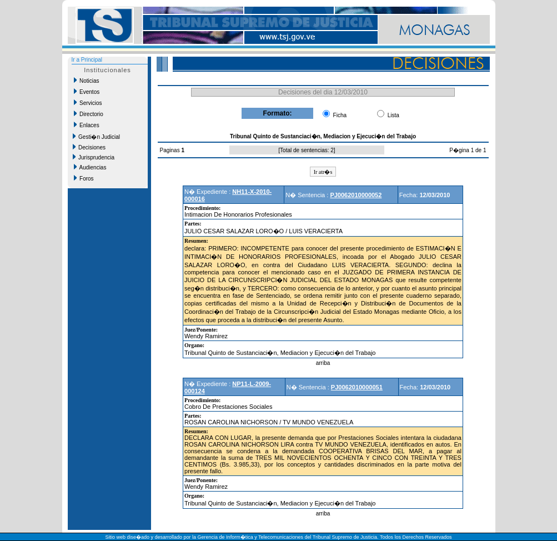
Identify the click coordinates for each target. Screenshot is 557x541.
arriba (323, 363)
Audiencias (90, 167)
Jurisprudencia (94, 157)
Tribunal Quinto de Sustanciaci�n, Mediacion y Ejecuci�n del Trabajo (279, 352)
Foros (84, 178)
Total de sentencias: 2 (307, 150)
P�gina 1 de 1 (467, 150)
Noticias (86, 80)
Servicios (88, 102)
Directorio (88, 114)
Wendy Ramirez (206, 336)
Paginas (171, 150)
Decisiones (89, 147)
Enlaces (86, 125)
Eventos (87, 91)
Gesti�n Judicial (97, 136)
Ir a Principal (87, 60)
